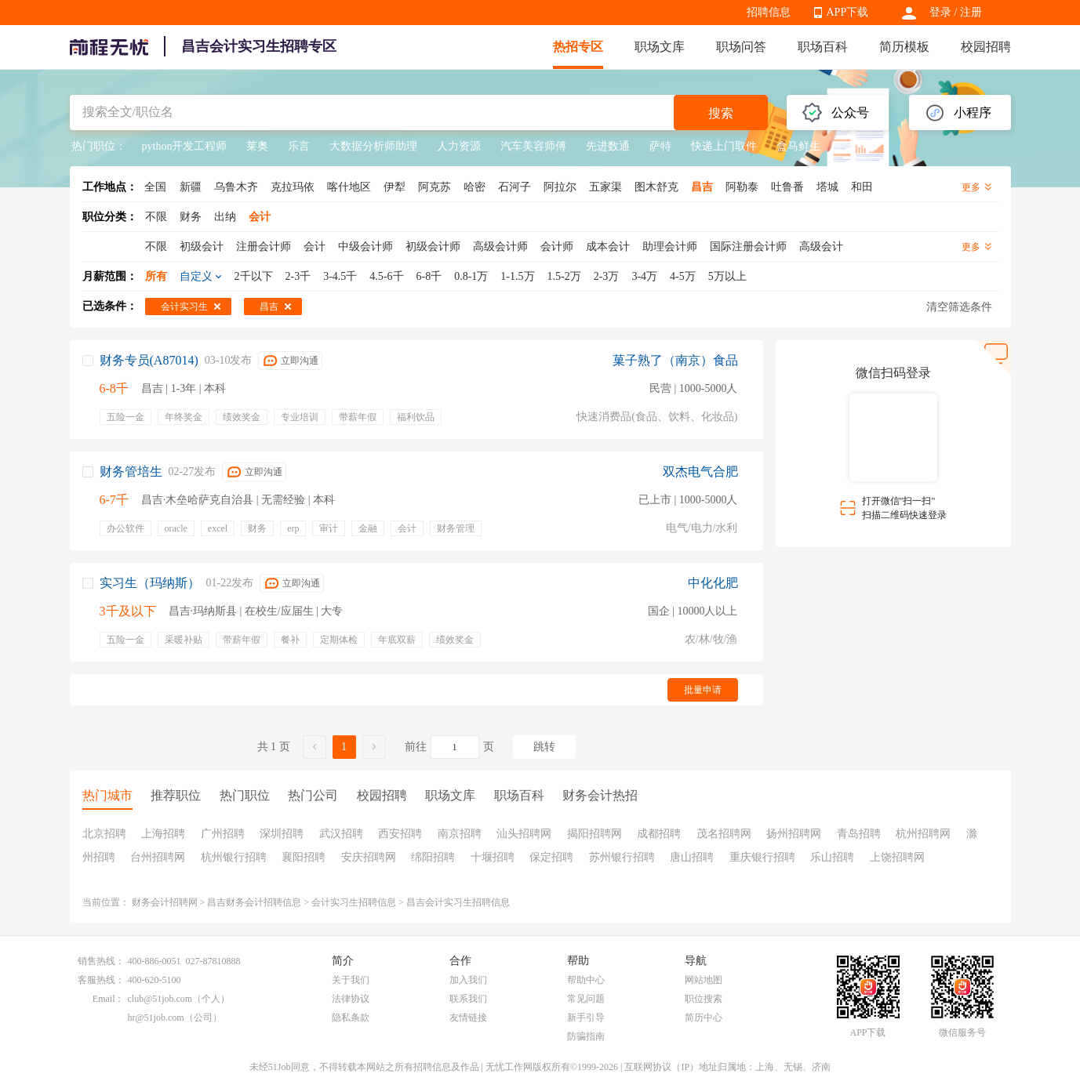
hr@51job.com (156, 1017)
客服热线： (101, 979)
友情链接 (468, 1017)
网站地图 (703, 979)
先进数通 (608, 146)
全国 (155, 187)
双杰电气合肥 (700, 471)
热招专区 (578, 46)
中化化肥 (713, 583)
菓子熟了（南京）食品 (675, 360)
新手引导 (586, 1017)
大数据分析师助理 (373, 146)
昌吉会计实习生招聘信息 (458, 902)
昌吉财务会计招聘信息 (254, 902)
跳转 (544, 747)
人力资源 (459, 146)
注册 (971, 12)
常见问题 (586, 998)
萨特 (660, 146)
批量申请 (703, 689)
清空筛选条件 (959, 307)
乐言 (299, 146)
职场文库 (660, 46)
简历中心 (703, 1017)
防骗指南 (586, 1036)
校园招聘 (986, 46)
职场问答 (741, 46)
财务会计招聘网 (165, 902)
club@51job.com (160, 998)
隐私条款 (350, 1017)
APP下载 (848, 12)
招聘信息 (769, 12)
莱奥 (257, 146)
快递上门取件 (724, 146)
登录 (940, 12)
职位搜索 (703, 998)
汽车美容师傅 (533, 146)
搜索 (720, 113)
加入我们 (468, 979)
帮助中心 (586, 979)
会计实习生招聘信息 (353, 902)
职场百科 (823, 46)
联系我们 (468, 998)
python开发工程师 (184, 146)
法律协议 (350, 998)
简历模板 (904, 46)
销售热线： (101, 961)
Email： (109, 998)
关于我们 (350, 979)
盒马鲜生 (798, 146)
